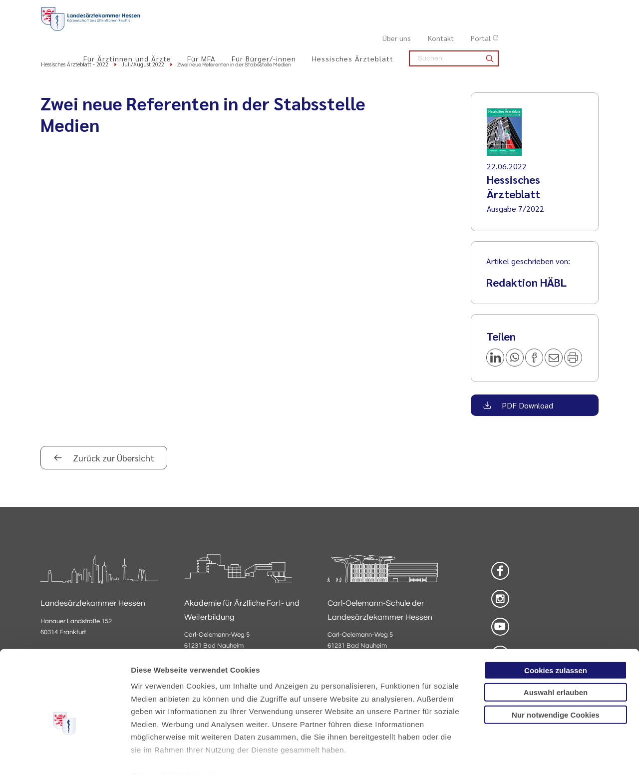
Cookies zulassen (555, 622)
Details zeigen (531, 760)
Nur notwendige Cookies (556, 667)
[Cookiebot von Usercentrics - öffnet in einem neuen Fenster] (64, 760)
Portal (581, 10)
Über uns (496, 10)
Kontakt (541, 10)
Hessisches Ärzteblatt (452, 30)
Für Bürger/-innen (363, 30)
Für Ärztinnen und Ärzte (227, 30)
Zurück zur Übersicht (112, 459)
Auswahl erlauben (556, 644)
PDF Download (526, 406)
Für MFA (301, 30)
